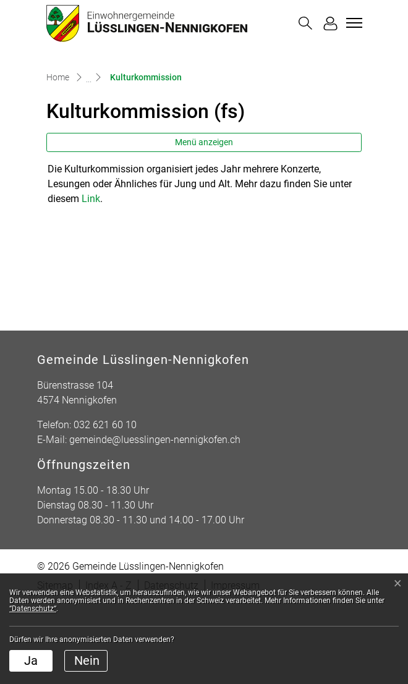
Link (91, 279)
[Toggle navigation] (352, 23)
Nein (87, 660)
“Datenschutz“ (32, 608)
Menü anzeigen (204, 223)
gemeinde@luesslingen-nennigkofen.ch (154, 520)
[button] (305, 23)
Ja (31, 660)
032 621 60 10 (105, 506)
